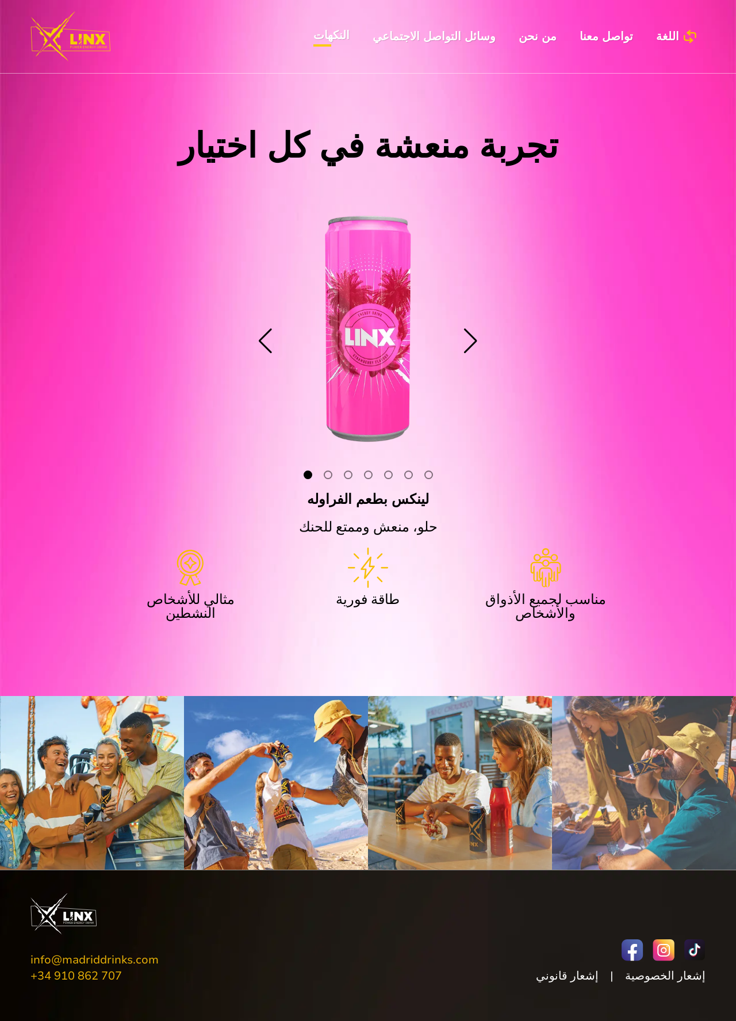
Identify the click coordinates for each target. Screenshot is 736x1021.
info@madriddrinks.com (94, 960)
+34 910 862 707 (76, 976)
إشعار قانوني (567, 976)
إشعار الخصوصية (665, 976)
